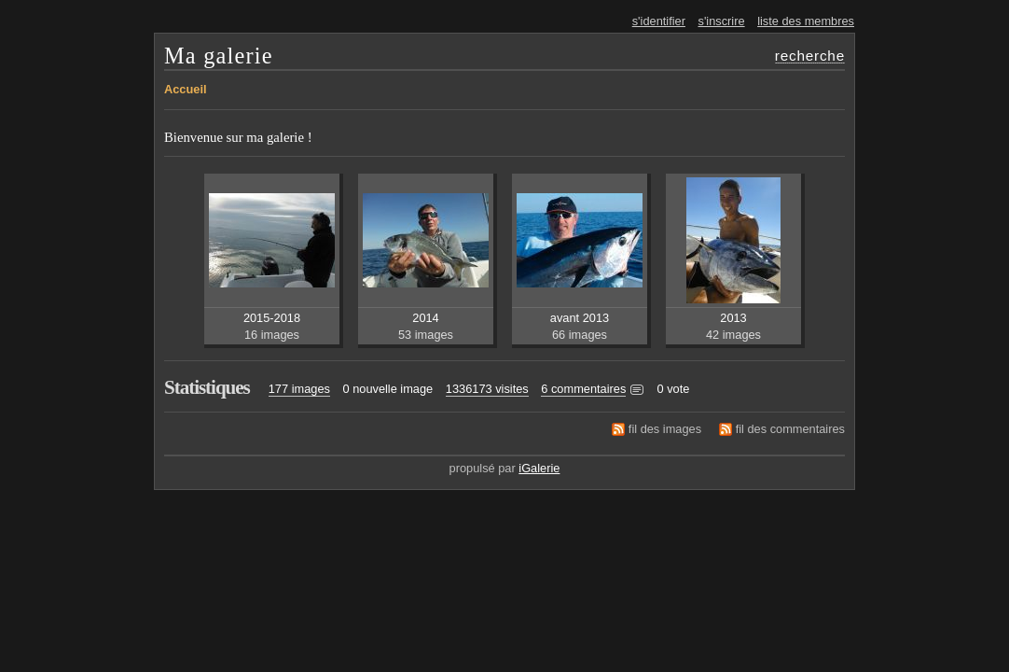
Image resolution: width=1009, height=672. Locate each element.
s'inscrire (721, 21)
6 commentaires (583, 389)
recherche (810, 55)
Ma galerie (218, 55)
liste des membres (805, 21)
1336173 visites (487, 389)
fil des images (665, 429)
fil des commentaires (790, 429)
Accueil (185, 89)
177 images (299, 389)
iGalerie (539, 468)
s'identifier (658, 21)
